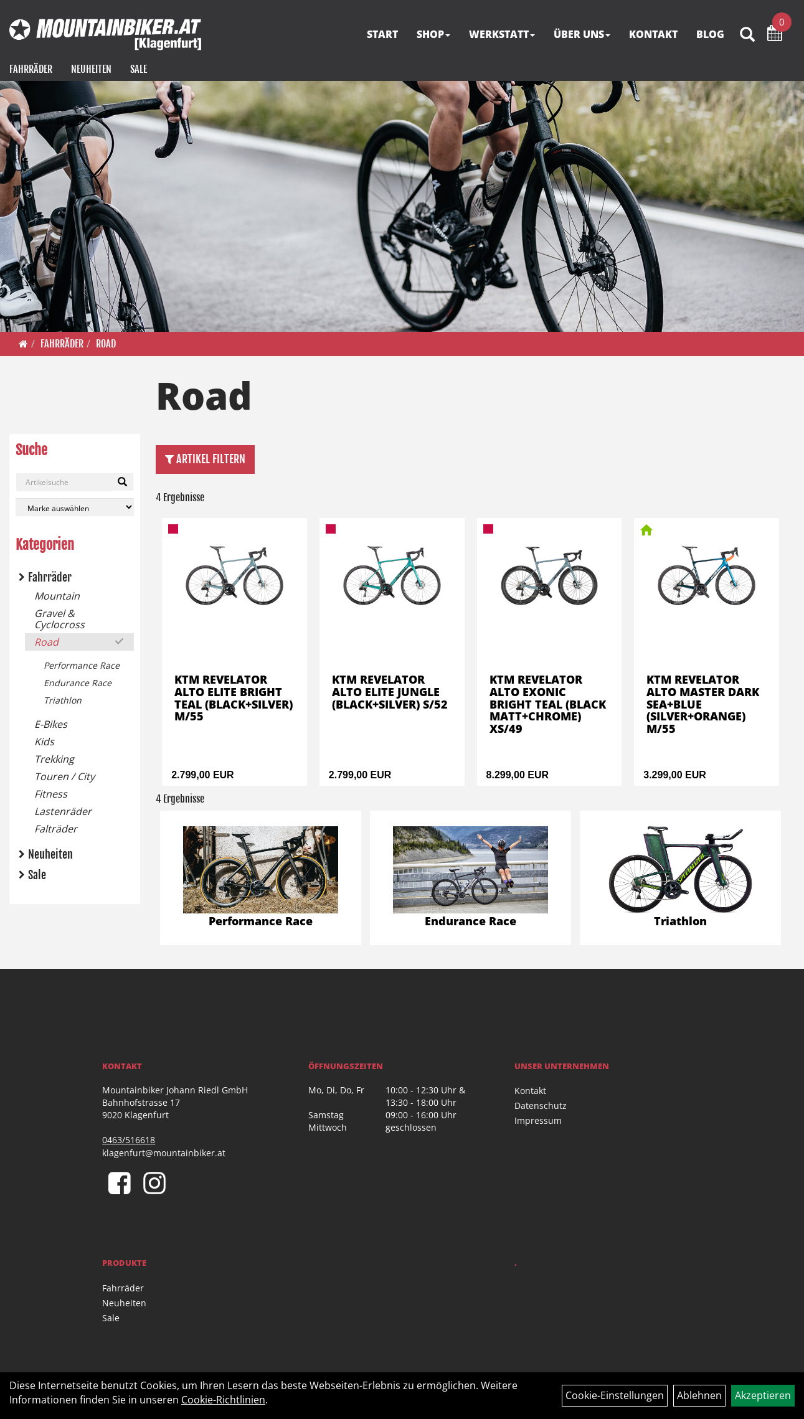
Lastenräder (63, 811)
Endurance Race (77, 683)
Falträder (55, 829)
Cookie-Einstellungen (614, 1395)
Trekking (54, 759)
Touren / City (64, 776)
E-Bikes (50, 724)
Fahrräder (30, 69)
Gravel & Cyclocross (59, 618)
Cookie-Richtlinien (223, 1400)
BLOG (710, 34)
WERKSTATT (502, 34)
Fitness (50, 794)
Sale (138, 69)
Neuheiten (91, 69)
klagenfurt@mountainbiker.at (163, 1153)
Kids (44, 741)
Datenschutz (540, 1105)
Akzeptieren (763, 1395)
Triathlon (63, 700)
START (382, 34)
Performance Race (82, 665)
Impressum (538, 1120)
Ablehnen (699, 1395)
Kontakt (530, 1090)
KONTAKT (653, 34)
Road (106, 343)
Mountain (57, 596)
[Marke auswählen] (75, 507)
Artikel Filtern (205, 459)
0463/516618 (128, 1140)
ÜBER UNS (582, 34)
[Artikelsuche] (747, 35)
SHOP (433, 34)
